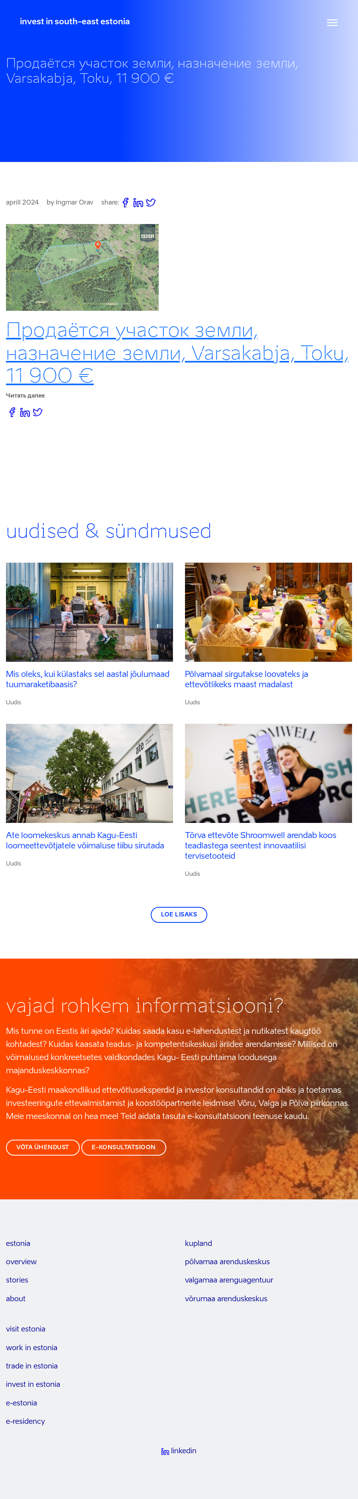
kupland (198, 1244)
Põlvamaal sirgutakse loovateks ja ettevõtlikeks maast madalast (246, 680)
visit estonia (25, 1329)
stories (17, 1280)
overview (21, 1262)
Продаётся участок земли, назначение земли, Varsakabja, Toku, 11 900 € (177, 352)
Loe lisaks (179, 915)
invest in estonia (33, 1384)
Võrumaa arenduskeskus (226, 1299)
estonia (18, 1244)
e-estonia (21, 1403)
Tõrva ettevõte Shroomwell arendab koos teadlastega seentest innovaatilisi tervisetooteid (260, 846)
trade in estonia (32, 1366)
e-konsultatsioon (124, 1147)
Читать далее (25, 396)
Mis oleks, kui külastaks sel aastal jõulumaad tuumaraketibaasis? (87, 680)
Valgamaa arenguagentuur (229, 1280)
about (16, 1299)
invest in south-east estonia (75, 22)
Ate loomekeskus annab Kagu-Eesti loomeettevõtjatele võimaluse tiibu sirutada (85, 841)
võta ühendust (42, 1147)
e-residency (25, 1421)
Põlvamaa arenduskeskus (227, 1262)
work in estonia (31, 1348)
